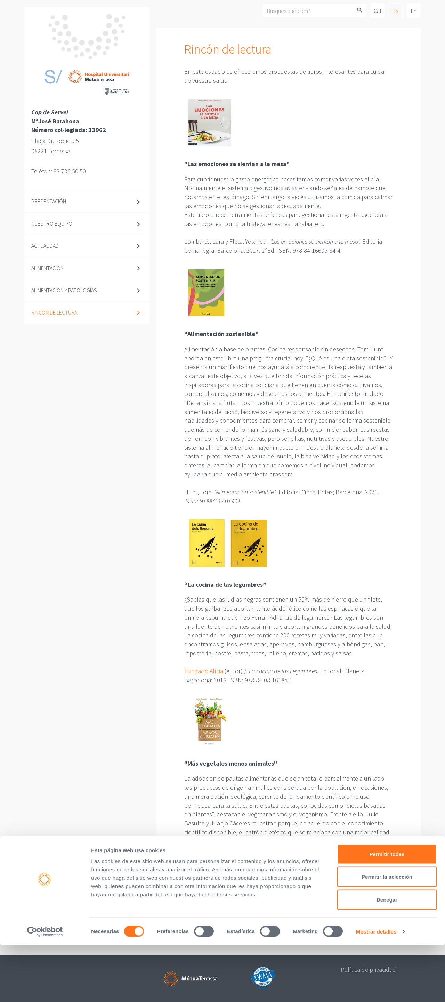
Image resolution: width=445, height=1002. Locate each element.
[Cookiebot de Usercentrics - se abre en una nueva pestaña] (45, 988)
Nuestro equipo (51, 223)
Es (395, 10)
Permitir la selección (387, 934)
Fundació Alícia (203, 671)
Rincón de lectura (54, 312)
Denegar (387, 956)
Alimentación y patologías (64, 290)
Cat (377, 10)
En (413, 10)
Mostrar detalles (376, 988)
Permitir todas (387, 911)
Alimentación (47, 267)
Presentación (48, 201)
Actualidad (45, 245)
